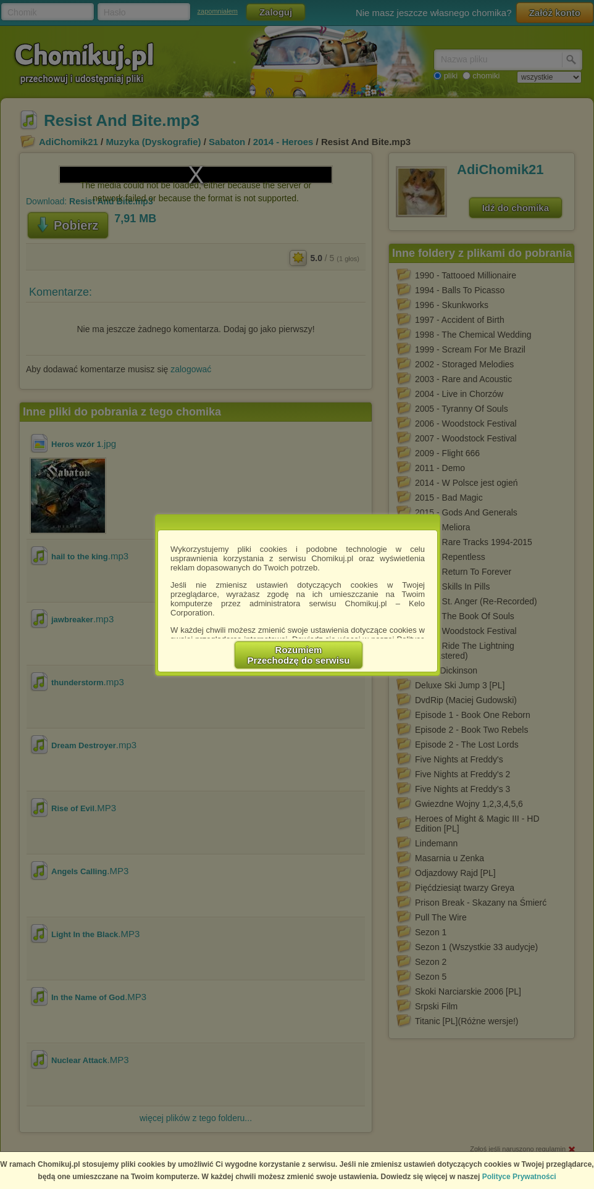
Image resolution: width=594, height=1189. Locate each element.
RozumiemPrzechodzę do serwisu (299, 655)
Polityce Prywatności (519, 1176)
